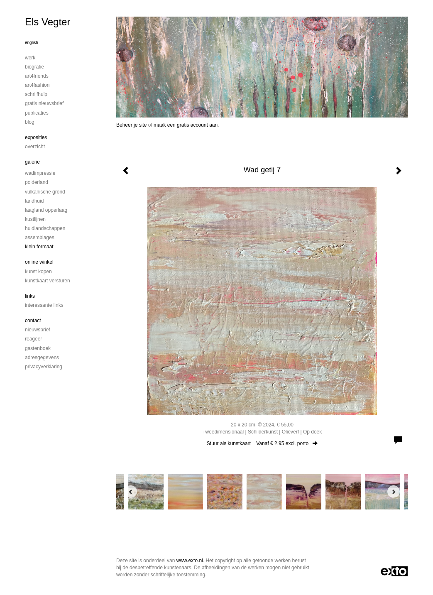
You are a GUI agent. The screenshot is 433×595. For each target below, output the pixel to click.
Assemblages (39, 237)
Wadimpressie (40, 173)
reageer (33, 339)
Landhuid (34, 201)
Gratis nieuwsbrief (44, 103)
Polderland (36, 182)
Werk (30, 58)
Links (30, 296)
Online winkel (39, 262)
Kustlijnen (35, 219)
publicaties (37, 113)
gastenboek (38, 348)
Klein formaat (39, 247)
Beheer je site (131, 125)
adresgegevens (42, 357)
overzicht (35, 146)
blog (29, 122)
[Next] (393, 491)
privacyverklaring (43, 367)
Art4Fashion (37, 85)
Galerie (32, 162)
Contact (33, 320)
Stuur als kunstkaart (262, 443)
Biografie (34, 67)
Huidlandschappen (45, 228)
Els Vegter (47, 21)
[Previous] (131, 491)
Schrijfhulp (36, 94)
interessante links (44, 305)
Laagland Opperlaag (46, 210)
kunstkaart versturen (47, 281)
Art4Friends (37, 76)
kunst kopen (38, 271)
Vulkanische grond (45, 192)
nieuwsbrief (37, 330)
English (31, 42)
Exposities (36, 137)
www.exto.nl (189, 560)
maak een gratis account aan (186, 125)
